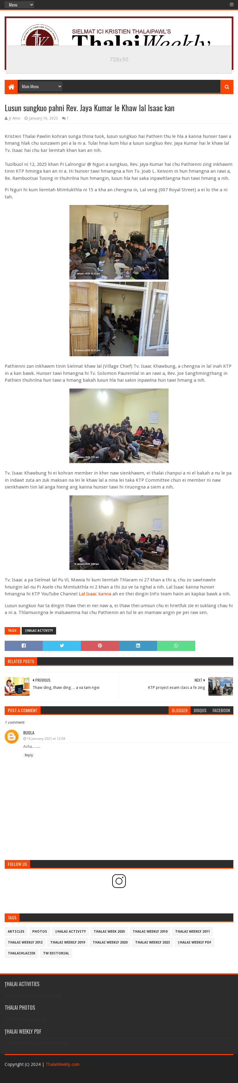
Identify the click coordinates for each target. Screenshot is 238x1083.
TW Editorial (56, 953)
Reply (29, 755)
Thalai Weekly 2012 (25, 942)
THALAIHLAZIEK (21, 953)
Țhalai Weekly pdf (194, 942)
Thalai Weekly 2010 (150, 932)
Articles (16, 932)
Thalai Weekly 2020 (110, 942)
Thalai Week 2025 (109, 932)
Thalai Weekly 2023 (152, 942)
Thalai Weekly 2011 (192, 932)
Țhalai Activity (39, 630)
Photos (39, 932)
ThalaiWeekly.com (62, 1064)
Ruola (28, 732)
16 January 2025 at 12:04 (46, 739)
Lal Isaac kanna (95, 594)
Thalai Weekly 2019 (67, 942)
